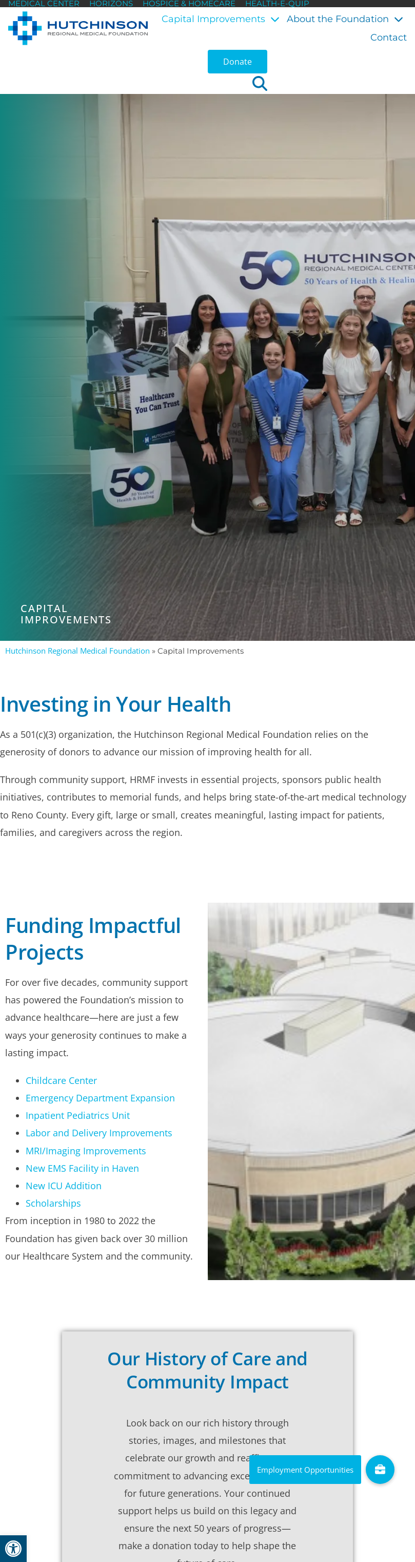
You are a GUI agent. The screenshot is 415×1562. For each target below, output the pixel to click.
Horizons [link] (111, 3)
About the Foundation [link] (345, 19)
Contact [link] (388, 37)
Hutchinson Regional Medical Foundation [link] (77, 650)
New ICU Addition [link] (64, 1185)
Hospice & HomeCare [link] (189, 3)
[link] (13, 1548)
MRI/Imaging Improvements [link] (86, 1151)
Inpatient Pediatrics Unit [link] (79, 1115)
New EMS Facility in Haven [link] (82, 1168)
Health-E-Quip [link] (277, 3)
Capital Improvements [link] (221, 19)
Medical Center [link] (44, 3)
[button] (259, 83)
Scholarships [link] (53, 1203)
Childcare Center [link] (61, 1080)
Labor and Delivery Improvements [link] (99, 1133)
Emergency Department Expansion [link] (100, 1098)
